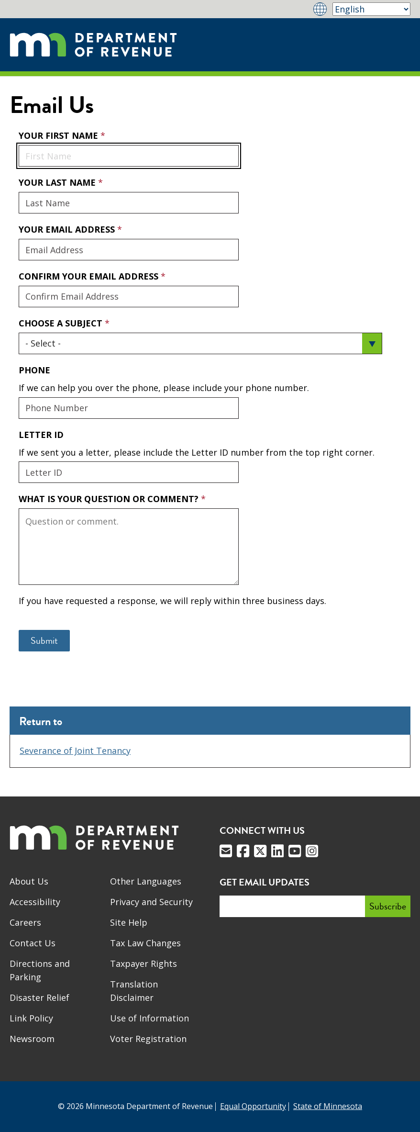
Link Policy (31, 1018)
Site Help (128, 922)
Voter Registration (148, 1038)
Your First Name (59, 135)
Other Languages (145, 881)
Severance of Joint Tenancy (75, 750)
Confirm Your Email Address (90, 276)
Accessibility (35, 902)
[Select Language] (371, 9)
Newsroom (32, 1038)
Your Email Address (18, 223)
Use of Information (149, 1018)
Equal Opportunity (253, 1106)
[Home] (93, 45)
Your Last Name (58, 182)
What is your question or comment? (110, 498)
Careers (25, 922)
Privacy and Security (151, 902)
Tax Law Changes (145, 943)
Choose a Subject (62, 323)
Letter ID (41, 434)
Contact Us (32, 943)
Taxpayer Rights (143, 963)
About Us (29, 881)
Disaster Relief (39, 997)
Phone (34, 370)
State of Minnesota (327, 1106)
